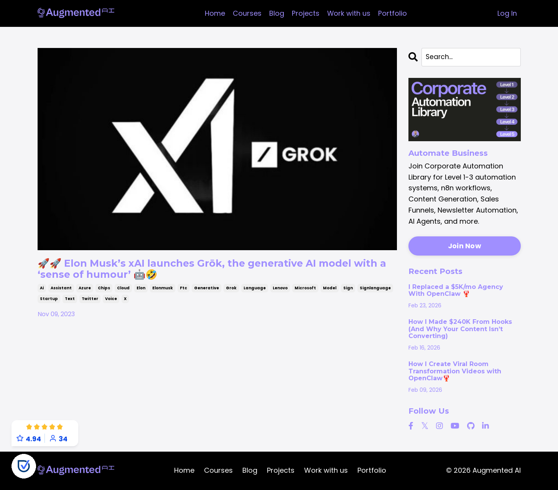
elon (141, 292)
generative (206, 292)
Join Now (464, 246)
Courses (246, 13)
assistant (61, 292)
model (329, 292)
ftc (183, 292)
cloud (123, 292)
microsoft (305, 292)
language (255, 292)
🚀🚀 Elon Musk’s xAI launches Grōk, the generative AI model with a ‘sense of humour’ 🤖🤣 (200, 271)
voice (111, 303)
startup (49, 303)
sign (348, 292)
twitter (90, 303)
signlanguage (375, 292)
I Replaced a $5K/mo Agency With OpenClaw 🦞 (455, 291)
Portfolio (392, 13)
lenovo (280, 292)
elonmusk (162, 292)
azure (85, 292)
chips (104, 292)
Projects (305, 13)
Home (214, 13)
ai (42, 292)
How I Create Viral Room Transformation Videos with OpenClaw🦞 (454, 372)
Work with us (348, 13)
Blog (276, 13)
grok (231, 292)
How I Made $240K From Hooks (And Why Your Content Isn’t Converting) (460, 329)
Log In (507, 13)
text (70, 303)
